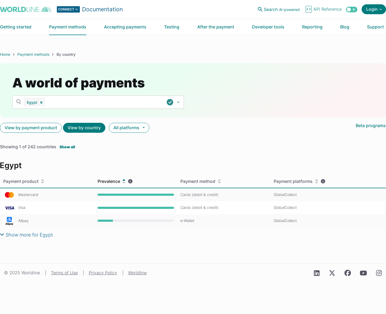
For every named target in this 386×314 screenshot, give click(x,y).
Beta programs (371, 125)
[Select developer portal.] (89, 9)
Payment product (23, 181)
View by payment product (31, 127)
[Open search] (279, 9)
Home (5, 54)
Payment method (200, 181)
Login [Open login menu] (372, 9)
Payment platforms (296, 181)
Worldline (137, 272)
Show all (67, 147)
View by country (84, 127)
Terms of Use (64, 272)
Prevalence (111, 181)
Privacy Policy (103, 272)
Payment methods (33, 54)
